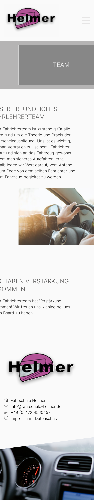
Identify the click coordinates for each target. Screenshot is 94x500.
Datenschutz (46, 418)
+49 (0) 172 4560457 (30, 412)
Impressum (21, 418)
